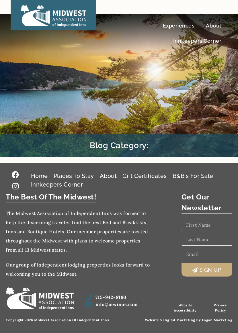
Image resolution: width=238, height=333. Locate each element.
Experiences (179, 26)
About (214, 26)
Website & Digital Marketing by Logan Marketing (188, 320)
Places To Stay (203, 10)
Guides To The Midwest (143, 10)
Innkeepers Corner (197, 41)
